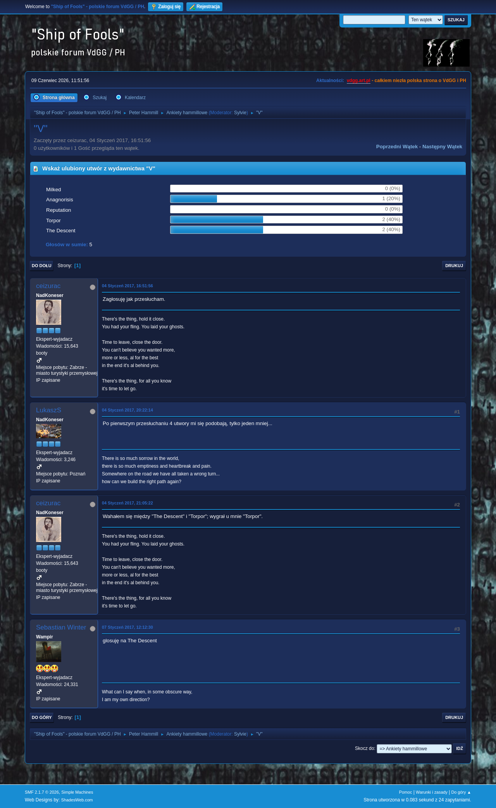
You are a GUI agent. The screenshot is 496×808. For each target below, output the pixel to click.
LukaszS (48, 410)
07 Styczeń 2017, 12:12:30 (127, 627)
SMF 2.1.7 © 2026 (42, 792)
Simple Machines (77, 792)
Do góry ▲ (461, 792)
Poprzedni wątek (397, 146)
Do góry (42, 717)
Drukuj (454, 265)
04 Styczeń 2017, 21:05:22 (127, 503)
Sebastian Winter (61, 627)
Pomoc (405, 792)
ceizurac (48, 286)
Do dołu (42, 265)
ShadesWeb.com (77, 800)
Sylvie (240, 112)
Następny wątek (442, 146)
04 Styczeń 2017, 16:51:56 (127, 285)
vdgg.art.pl (358, 80)
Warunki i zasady (432, 792)
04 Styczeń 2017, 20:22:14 (127, 410)
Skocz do (364, 748)
